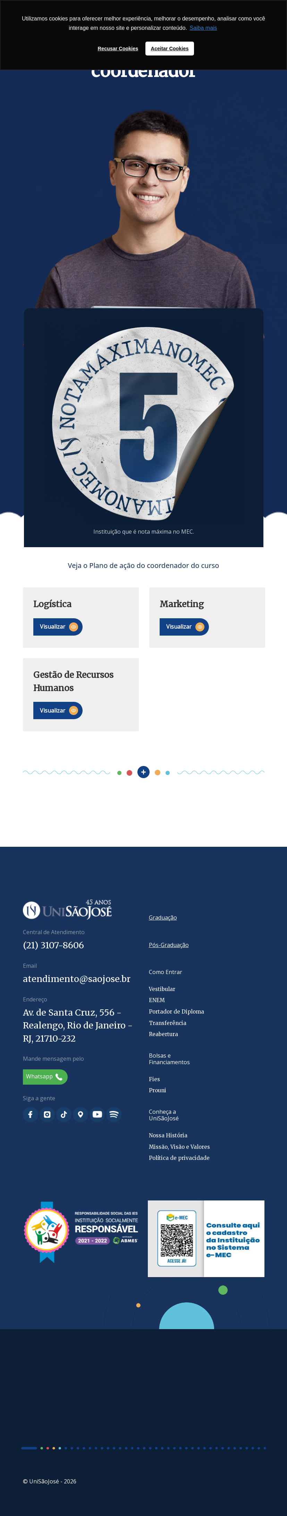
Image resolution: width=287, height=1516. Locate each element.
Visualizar (59, 626)
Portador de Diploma (176, 1011)
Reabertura (163, 1034)
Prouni (157, 1090)
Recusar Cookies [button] (118, 48)
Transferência (167, 1023)
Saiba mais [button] (203, 28)
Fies (154, 1079)
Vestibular (162, 989)
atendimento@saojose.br (76, 978)
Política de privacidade (179, 1158)
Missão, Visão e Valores (179, 1147)
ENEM (157, 1000)
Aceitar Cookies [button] (170, 48)
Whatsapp (44, 1076)
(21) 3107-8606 (53, 945)
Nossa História (168, 1135)
